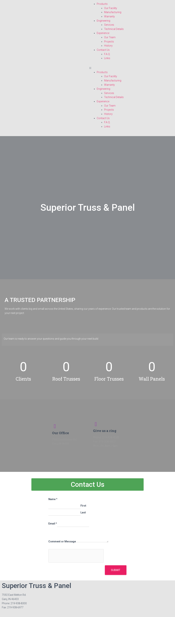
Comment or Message (62, 541)
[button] (131, 68)
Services (109, 24)
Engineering (103, 20)
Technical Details (114, 29)
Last (83, 512)
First (83, 505)
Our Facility (110, 8)
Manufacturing (112, 12)
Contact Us (103, 49)
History (108, 45)
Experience (103, 33)
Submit (115, 570)
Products (102, 3)
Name (52, 499)
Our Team (110, 37)
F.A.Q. (107, 54)
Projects (109, 41)
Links (107, 58)
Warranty (109, 16)
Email (52, 523)
